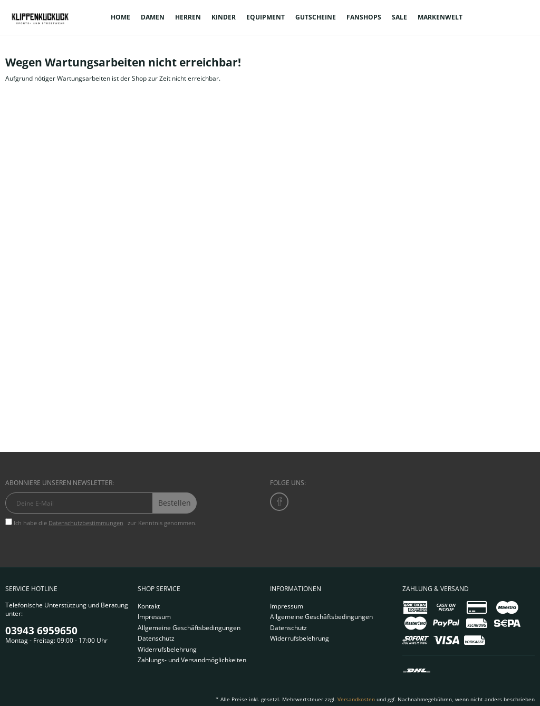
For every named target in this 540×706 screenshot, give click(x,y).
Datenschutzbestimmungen (86, 523)
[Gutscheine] (315, 17)
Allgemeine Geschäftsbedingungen (189, 627)
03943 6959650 (41, 630)
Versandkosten (356, 699)
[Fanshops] (364, 17)
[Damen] (153, 17)
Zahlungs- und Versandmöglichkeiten (192, 659)
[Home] (120, 17)
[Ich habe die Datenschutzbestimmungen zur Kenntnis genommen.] (8, 521)
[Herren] (188, 17)
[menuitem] (120, 17)
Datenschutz (156, 638)
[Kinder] (223, 17)
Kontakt (149, 606)
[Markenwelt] (440, 17)
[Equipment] (265, 17)
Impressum (154, 616)
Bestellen (174, 503)
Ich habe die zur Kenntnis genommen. (105, 523)
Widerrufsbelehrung (167, 649)
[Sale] (399, 17)
